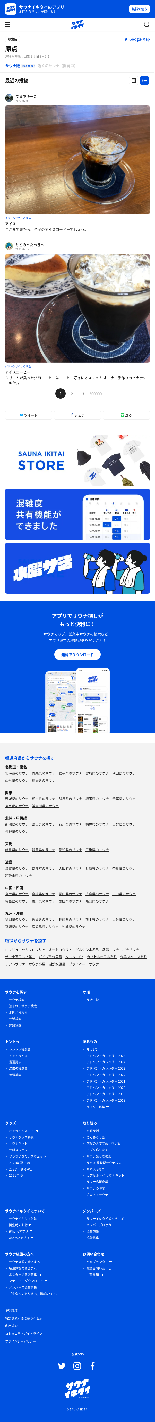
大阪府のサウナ (70, 868)
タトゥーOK (74, 956)
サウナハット (18, 1143)
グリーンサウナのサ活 (18, 218)
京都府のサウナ (43, 868)
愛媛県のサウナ (70, 900)
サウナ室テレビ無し (20, 956)
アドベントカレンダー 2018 (106, 1100)
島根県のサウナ (43, 893)
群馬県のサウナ (70, 798)
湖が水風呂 (57, 963)
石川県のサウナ (70, 824)
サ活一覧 (93, 1000)
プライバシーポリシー (20, 1341)
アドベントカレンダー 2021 (106, 1081)
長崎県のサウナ (70, 919)
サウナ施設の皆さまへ (24, 1262)
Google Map (139, 39)
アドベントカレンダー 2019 (106, 1094)
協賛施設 (93, 1231)
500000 (94, 393)
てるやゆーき (26, 96)
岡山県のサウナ (70, 893)
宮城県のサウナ (97, 773)
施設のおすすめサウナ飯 (103, 1143)
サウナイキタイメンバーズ (105, 1218)
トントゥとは (18, 1055)
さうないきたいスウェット (27, 1156)
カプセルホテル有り (102, 956)
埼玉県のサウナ (97, 798)
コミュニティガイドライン (23, 1333)
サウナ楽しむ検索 (99, 1156)
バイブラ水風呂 (50, 956)
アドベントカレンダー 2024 (106, 1062)
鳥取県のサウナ (17, 893)
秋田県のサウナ (124, 773)
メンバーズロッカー (100, 1225)
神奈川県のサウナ (45, 805)
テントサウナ (15, 963)
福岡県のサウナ (17, 919)
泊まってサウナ (97, 1194)
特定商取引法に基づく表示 (23, 1318)
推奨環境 (11, 1310)
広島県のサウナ (97, 893)
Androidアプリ (19, 1238)
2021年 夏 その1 (20, 1163)
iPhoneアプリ (18, 1231)
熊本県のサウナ (97, 919)
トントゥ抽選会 (20, 1049)
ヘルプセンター (97, 1262)
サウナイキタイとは (23, 1218)
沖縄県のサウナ (73, 926)
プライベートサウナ (84, 963)
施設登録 (15, 1025)
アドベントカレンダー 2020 (106, 1087)
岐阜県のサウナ (17, 849)
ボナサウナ (130, 949)
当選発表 (15, 1062)
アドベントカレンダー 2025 (106, 1055)
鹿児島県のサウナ (45, 926)
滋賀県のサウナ (17, 868)
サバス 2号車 (96, 1169)
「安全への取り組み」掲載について (33, 1294)
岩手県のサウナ (70, 773)
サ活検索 (15, 1019)
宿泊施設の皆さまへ (23, 1268)
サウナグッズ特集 (21, 1137)
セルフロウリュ (33, 949)
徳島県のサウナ (17, 900)
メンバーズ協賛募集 (23, 1287)
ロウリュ (12, 949)
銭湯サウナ (110, 949)
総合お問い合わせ (99, 1268)
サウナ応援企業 (97, 1182)
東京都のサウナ (17, 805)
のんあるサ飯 (96, 1137)
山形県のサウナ (17, 780)
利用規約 (11, 1325)
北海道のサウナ (17, 773)
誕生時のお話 (18, 1225)
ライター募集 (96, 1107)
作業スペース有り (133, 956)
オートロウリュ (60, 949)
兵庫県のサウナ (97, 868)
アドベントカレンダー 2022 (106, 1075)
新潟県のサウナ (17, 824)
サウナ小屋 (37, 963)
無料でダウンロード (77, 654)
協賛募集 (15, 1075)
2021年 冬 (16, 1175)
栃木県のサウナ (43, 798)
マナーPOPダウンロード (26, 1281)
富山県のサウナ (43, 824)
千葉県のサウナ (124, 798)
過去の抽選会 (18, 1068)
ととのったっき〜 (29, 244)
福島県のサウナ (43, 780)
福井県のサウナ (97, 824)
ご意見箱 (93, 1274)
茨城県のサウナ (17, 798)
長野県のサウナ (17, 831)
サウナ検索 (16, 1000)
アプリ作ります (97, 1150)
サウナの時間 (96, 1188)
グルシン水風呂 (87, 949)
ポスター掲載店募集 (23, 1274)
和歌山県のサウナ (18, 875)
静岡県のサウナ (43, 849)
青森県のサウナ (43, 773)
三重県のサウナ (97, 849)
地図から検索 (18, 1012)
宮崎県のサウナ (17, 926)
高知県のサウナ (97, 900)
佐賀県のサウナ (43, 919)
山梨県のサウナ (124, 824)
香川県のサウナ (43, 900)
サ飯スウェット (20, 1150)
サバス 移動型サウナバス (104, 1163)
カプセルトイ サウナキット (105, 1175)
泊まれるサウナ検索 (23, 1006)
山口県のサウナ (124, 893)
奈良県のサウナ (124, 868)
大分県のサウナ (124, 919)
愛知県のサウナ (70, 849)
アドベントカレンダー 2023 (106, 1068)
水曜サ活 (93, 1131)
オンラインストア (21, 1131)
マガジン (93, 1049)
